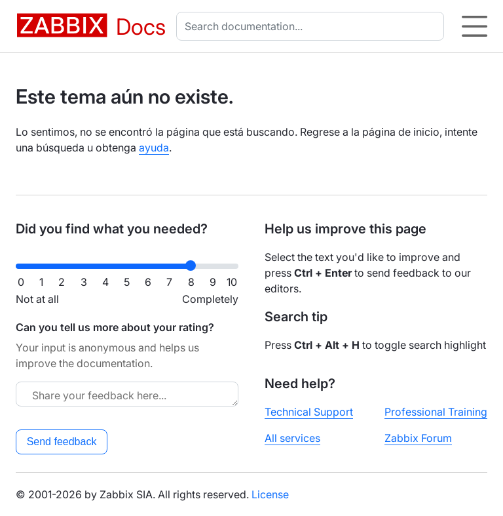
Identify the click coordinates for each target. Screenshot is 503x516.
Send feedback (62, 441)
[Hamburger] (474, 26)
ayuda (154, 147)
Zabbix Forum (418, 438)
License (270, 494)
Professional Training (435, 411)
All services (292, 438)
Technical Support (309, 411)
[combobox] (312, 26)
